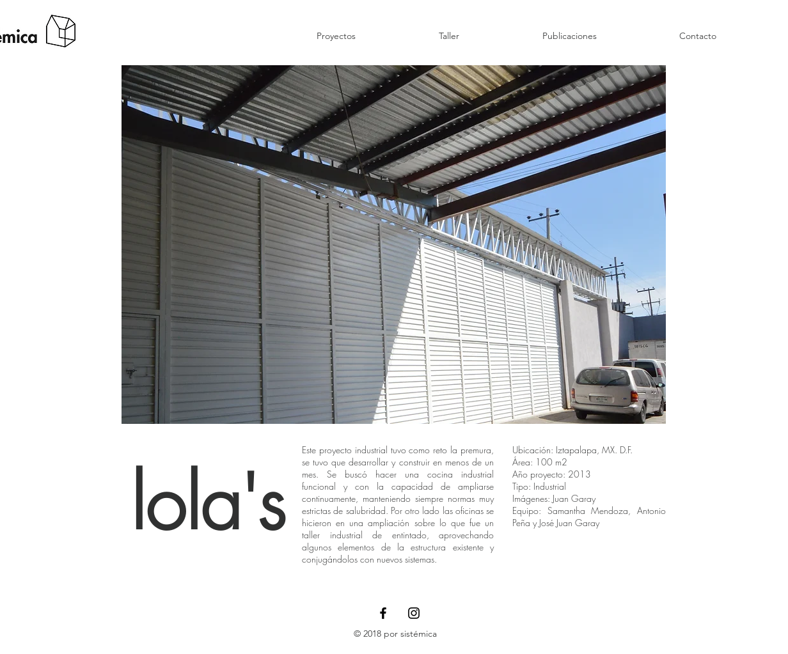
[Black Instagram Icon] (414, 613)
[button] (394, 244)
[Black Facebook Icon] (383, 613)
